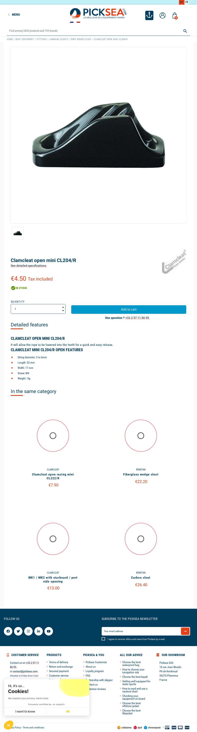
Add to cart (129, 309)
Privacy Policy (14, 727)
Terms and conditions (33, 727)
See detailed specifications (28, 265)
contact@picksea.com (25, 671)
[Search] (98, 31)
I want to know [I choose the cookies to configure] (25, 711)
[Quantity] (38, 309)
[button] (8, 725)
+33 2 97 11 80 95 (137, 318)
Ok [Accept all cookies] (68, 711)
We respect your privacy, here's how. (28, 698)
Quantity (18, 301)
